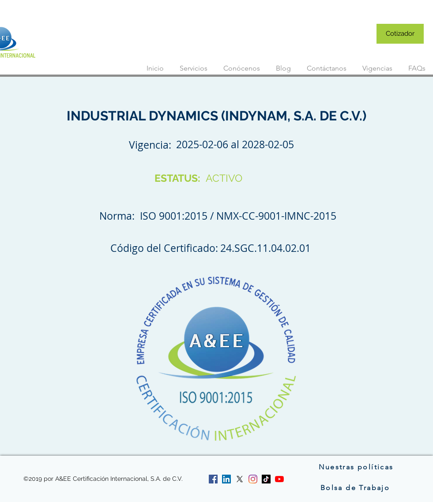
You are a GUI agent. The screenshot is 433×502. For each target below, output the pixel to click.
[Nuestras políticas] (356, 467)
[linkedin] (226, 479)
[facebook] (213, 479)
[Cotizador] (400, 34)
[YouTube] (279, 479)
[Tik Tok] (266, 479)
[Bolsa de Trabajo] (356, 487)
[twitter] (239, 479)
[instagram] (253, 479)
